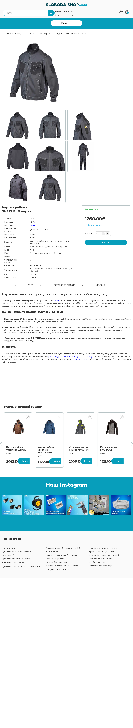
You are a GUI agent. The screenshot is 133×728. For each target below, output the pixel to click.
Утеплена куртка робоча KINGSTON (81, 448)
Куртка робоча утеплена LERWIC (18, 448)
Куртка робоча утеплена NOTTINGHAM (47, 450)
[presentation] (1, 444)
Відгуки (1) (100, 284)
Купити (105, 242)
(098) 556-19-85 (64, 11)
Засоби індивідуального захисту (21, 33)
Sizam (32, 225)
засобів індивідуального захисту (78, 356)
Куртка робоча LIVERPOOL (110, 448)
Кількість (88, 233)
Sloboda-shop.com (79, 359)
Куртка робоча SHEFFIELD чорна (72, 33)
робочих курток (55, 356)
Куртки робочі (46, 33)
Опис (30, 284)
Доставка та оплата (63, 284)
